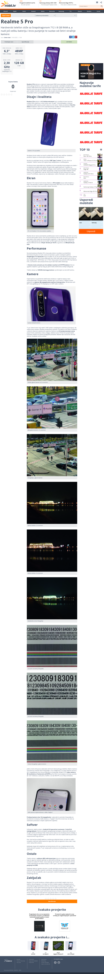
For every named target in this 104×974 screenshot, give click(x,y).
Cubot (24, 11)
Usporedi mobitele (33, 961)
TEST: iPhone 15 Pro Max (91, 160)
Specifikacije (25, 42)
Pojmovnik (31, 962)
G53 (86, 177)
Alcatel (5, 11)
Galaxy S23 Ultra (88, 173)
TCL (70, 11)
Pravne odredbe (45, 962)
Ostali (98, 11)
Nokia (42, 11)
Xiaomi (80, 11)
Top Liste (19, 962)
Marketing (43, 961)
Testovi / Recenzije (21, 961)
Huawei (33, 11)
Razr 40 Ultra (87, 155)
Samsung (61, 11)
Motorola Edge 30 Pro (90, 191)
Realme (89, 11)
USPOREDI (69, 42)
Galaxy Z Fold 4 (88, 182)
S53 (85, 195)
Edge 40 (86, 168)
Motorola (52, 11)
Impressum (44, 959)
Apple (14, 11)
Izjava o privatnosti (45, 964)
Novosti (18, 959)
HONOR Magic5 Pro (90, 164)
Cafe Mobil (31, 959)
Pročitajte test (9, 42)
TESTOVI (6, 15)
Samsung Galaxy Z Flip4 (91, 187)
